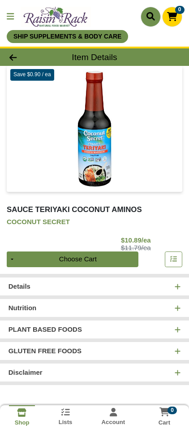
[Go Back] (29, 57)
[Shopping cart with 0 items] (172, 17)
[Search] (150, 16)
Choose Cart (78, 259)
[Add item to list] (174, 259)
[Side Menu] (10, 17)
